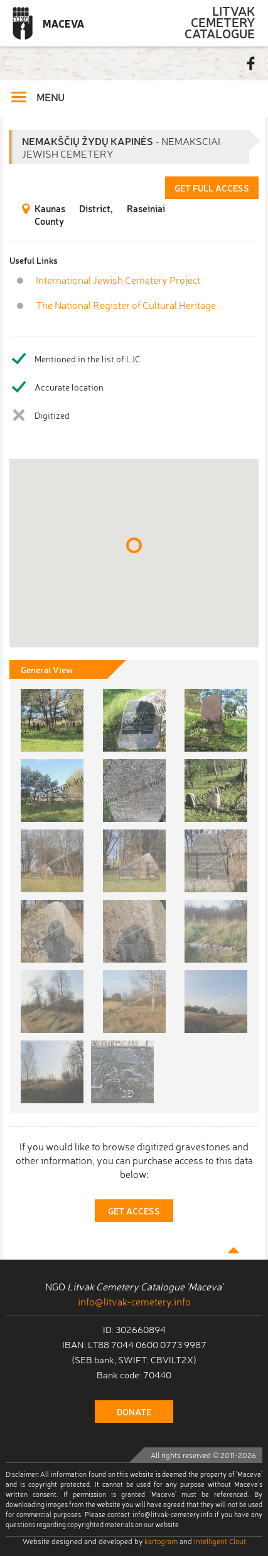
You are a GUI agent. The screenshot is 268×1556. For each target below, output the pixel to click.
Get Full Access (211, 187)
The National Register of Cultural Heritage (126, 304)
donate (134, 1411)
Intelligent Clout (220, 1541)
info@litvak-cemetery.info (134, 1301)
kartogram (161, 1541)
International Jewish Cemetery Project (118, 279)
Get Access (134, 1210)
